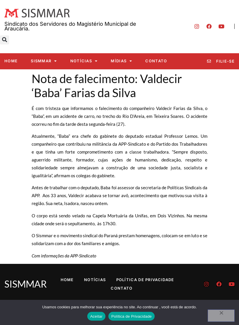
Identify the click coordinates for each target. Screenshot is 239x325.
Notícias (84, 61)
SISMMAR (44, 61)
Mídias (121, 61)
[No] (221, 315)
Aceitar (96, 316)
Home (11, 61)
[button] (4, 39)
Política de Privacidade (145, 279)
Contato (156, 61)
